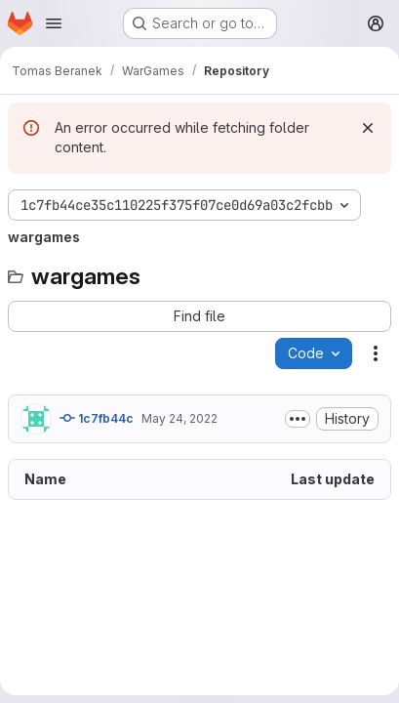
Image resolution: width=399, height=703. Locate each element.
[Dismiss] (367, 128)
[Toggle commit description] (297, 419)
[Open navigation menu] (53, 23)
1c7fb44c (97, 418)
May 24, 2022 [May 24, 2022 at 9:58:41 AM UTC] (179, 418)
